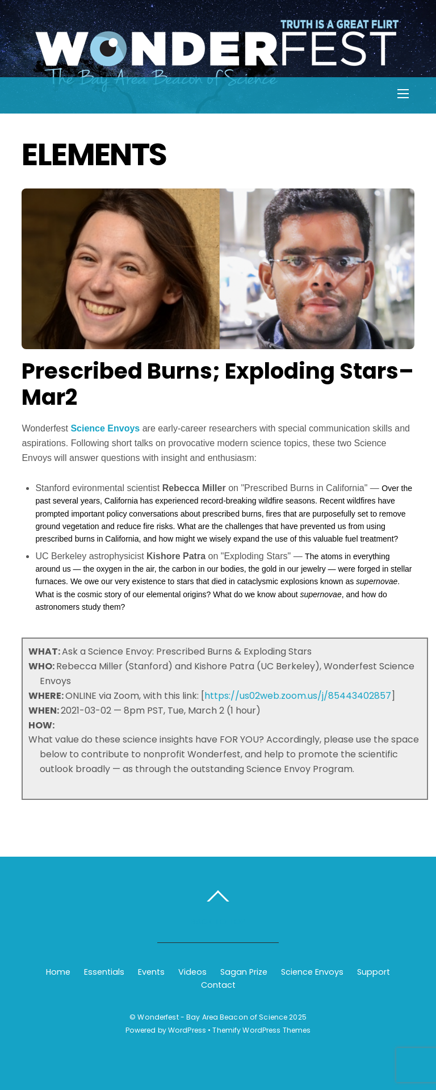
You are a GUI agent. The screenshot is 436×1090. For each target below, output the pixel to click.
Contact (218, 985)
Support (373, 972)
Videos (192, 972)
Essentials (104, 972)
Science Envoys (105, 428)
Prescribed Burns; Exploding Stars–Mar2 (218, 384)
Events (151, 972)
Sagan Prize (243, 972)
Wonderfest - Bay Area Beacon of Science (212, 1017)
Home (58, 972)
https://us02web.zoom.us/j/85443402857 (297, 695)
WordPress (187, 1030)
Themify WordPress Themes (261, 1030)
